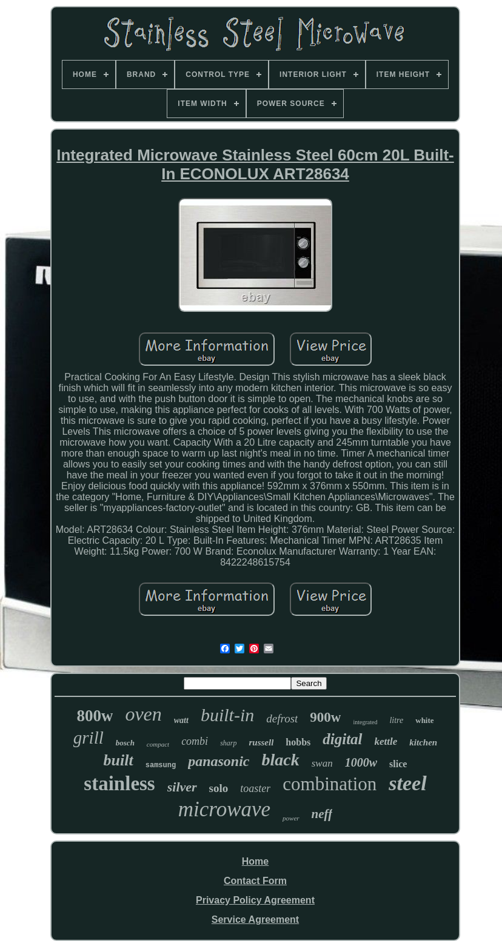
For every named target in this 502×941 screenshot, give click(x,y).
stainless (119, 783)
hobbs (298, 742)
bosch (125, 742)
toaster (255, 788)
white (424, 720)
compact (158, 744)
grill (88, 737)
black (281, 759)
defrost (282, 718)
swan (322, 763)
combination (329, 783)
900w (325, 717)
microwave (224, 809)
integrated (365, 722)
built (118, 760)
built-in (227, 715)
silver (182, 786)
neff (322, 814)
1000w (361, 762)
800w (94, 716)
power (291, 818)
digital (342, 739)
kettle (386, 741)
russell (261, 742)
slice (398, 764)
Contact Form (255, 881)
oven (143, 714)
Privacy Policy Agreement (255, 900)
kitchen (423, 742)
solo (219, 788)
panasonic (218, 761)
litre (396, 720)
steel (407, 783)
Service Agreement (255, 919)
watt (181, 720)
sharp (228, 743)
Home (255, 861)
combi (194, 741)
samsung (161, 765)
